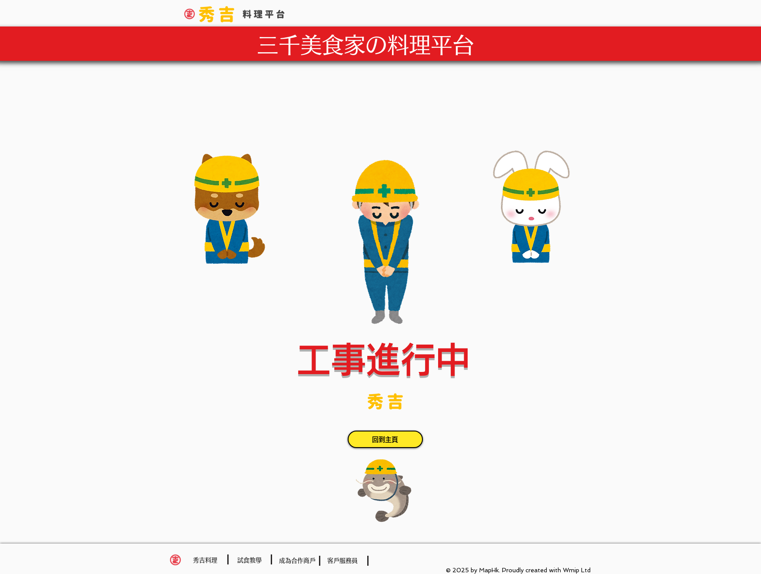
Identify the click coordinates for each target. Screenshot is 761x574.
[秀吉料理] (205, 560)
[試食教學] (249, 560)
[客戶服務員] (342, 561)
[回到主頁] (385, 439)
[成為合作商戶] (297, 561)
